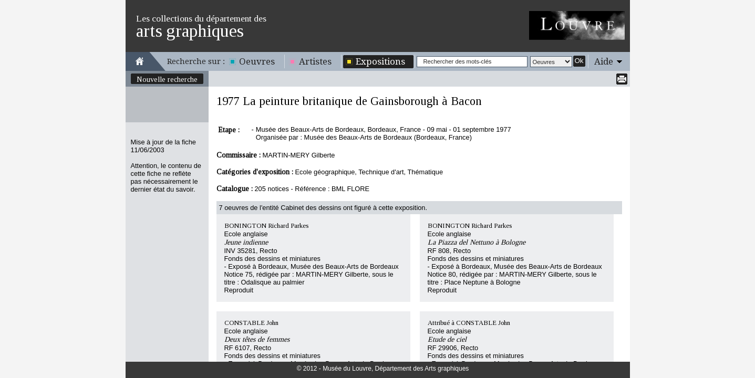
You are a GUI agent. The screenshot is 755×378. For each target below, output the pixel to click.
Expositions (380, 61)
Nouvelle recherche (167, 79)
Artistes (315, 61)
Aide (603, 61)
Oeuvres (257, 61)
